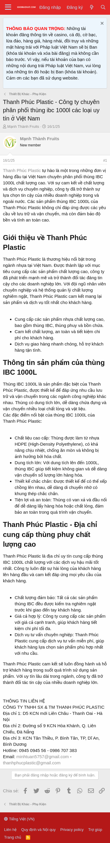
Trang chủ (12, 837)
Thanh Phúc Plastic (22, 170)
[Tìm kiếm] (103, 7)
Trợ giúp (95, 829)
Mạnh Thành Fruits (23, 126)
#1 (105, 160)
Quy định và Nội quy (38, 829)
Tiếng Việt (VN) (19, 819)
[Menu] (8, 7)
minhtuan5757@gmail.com (42, 756)
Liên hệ (10, 829)
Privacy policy (71, 829)
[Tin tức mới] (91, 7)
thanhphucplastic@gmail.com (31, 762)
